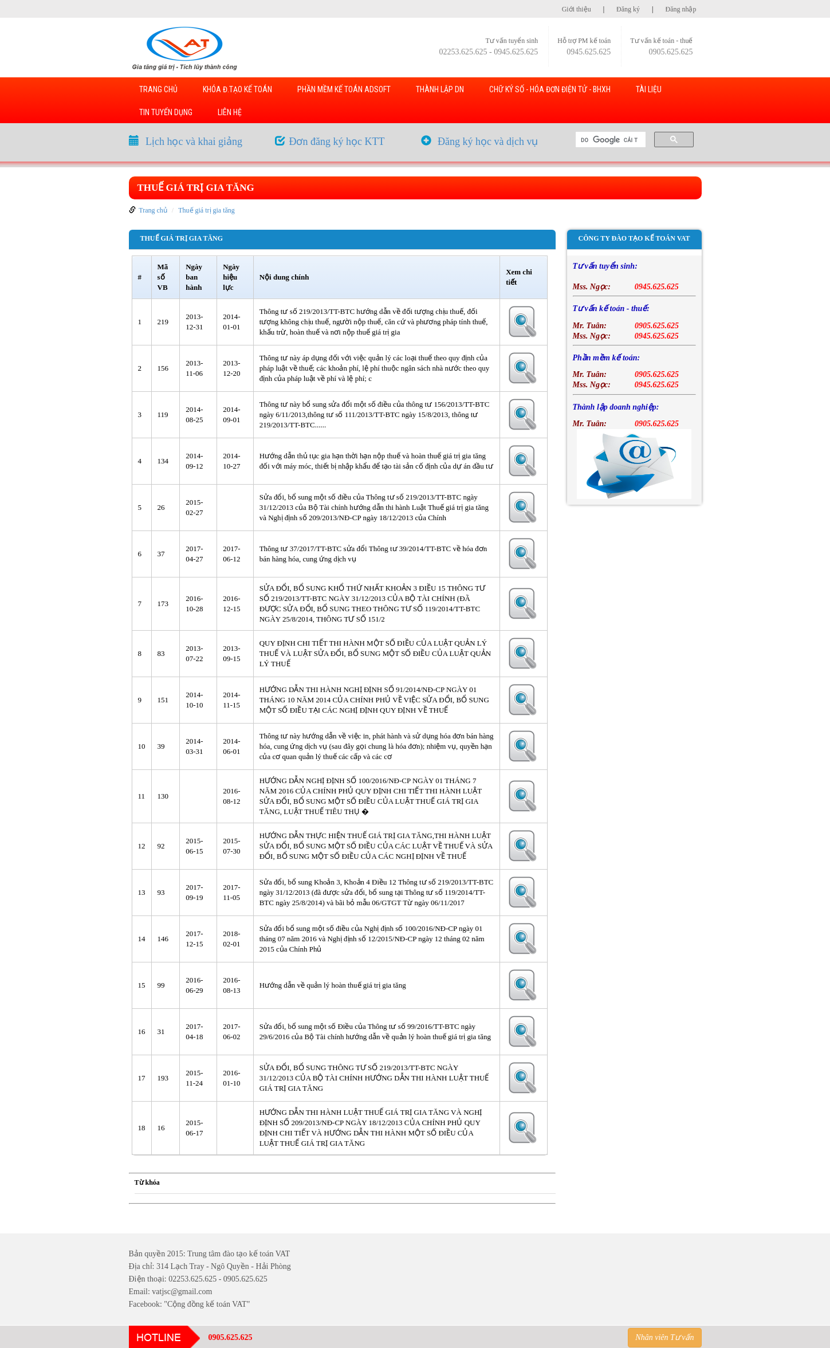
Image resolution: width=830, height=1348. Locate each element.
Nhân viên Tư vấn (664, 1337)
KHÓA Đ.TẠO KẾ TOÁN (237, 89)
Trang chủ (153, 210)
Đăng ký (628, 9)
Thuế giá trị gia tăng (195, 187)
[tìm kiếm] (609, 140)
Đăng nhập (681, 9)
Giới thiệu (576, 9)
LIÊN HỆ (230, 112)
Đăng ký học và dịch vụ (488, 141)
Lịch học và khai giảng (193, 141)
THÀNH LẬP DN (440, 89)
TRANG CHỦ (158, 89)
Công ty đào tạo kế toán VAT (634, 238)
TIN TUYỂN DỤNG (165, 112)
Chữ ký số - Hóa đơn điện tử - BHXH (550, 89)
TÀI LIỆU (649, 89)
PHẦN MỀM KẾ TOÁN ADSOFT (344, 89)
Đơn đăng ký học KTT (337, 141)
